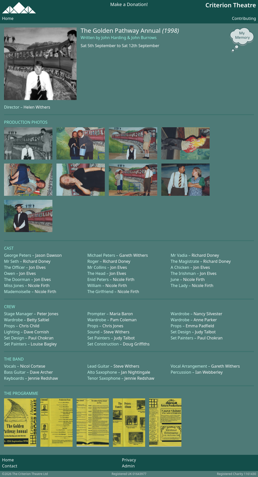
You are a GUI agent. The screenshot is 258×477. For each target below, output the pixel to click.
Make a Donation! (129, 4)
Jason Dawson (48, 255)
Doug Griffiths (136, 344)
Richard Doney (205, 255)
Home (8, 18)
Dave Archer (41, 372)
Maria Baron (121, 313)
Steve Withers (117, 332)
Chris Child (29, 326)
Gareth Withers (133, 255)
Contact (9, 466)
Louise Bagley (44, 344)
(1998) (170, 30)
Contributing (244, 18)
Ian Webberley (208, 372)
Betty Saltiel (38, 320)
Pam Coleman (123, 320)
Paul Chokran (40, 338)
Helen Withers (36, 107)
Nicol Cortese (32, 366)
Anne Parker (205, 320)
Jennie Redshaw (43, 378)
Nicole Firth (124, 279)
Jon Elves (37, 267)
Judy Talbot (205, 332)
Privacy (129, 460)
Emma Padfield (200, 326)
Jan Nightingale (135, 372)
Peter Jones (47, 313)
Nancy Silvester (208, 313)
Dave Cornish (36, 332)
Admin (128, 466)
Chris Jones (112, 326)
